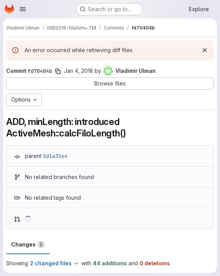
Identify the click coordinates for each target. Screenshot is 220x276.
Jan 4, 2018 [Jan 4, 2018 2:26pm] (78, 70)
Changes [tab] (28, 244)
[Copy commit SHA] (57, 71)
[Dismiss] (204, 50)
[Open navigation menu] (22, 9)
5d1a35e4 (55, 156)
